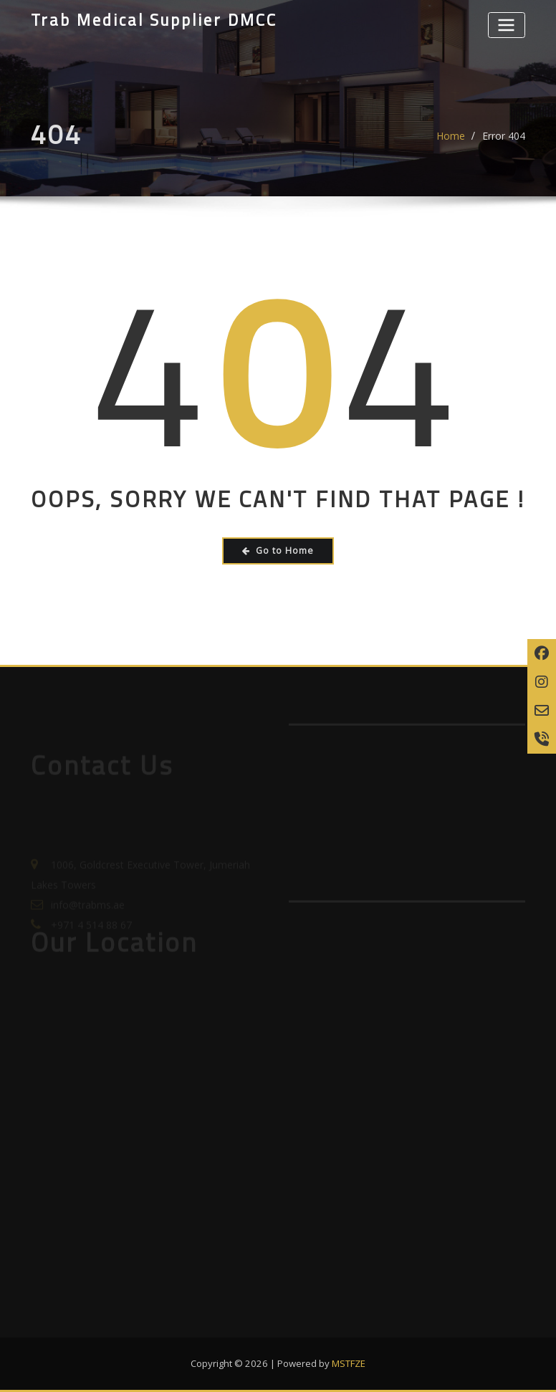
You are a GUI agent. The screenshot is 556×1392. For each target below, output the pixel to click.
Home (450, 141)
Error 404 (503, 141)
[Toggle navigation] (506, 24)
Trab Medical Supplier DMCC (154, 20)
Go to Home (278, 550)
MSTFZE (348, 1363)
